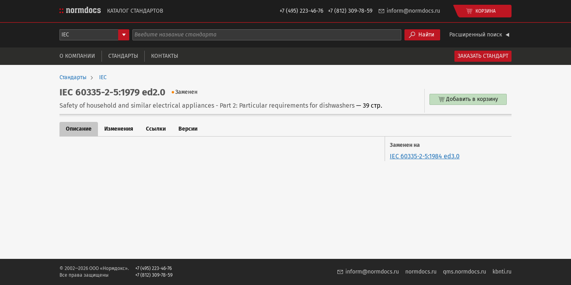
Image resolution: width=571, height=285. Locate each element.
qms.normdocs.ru (464, 271)
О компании (77, 56)
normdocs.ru (421, 271)
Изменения (118, 128)
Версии (187, 128)
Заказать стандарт (483, 56)
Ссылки (156, 128)
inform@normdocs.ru (413, 11)
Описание (79, 128)
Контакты (164, 56)
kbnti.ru (502, 271)
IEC (103, 77)
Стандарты (123, 56)
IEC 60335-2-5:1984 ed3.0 (425, 156)
